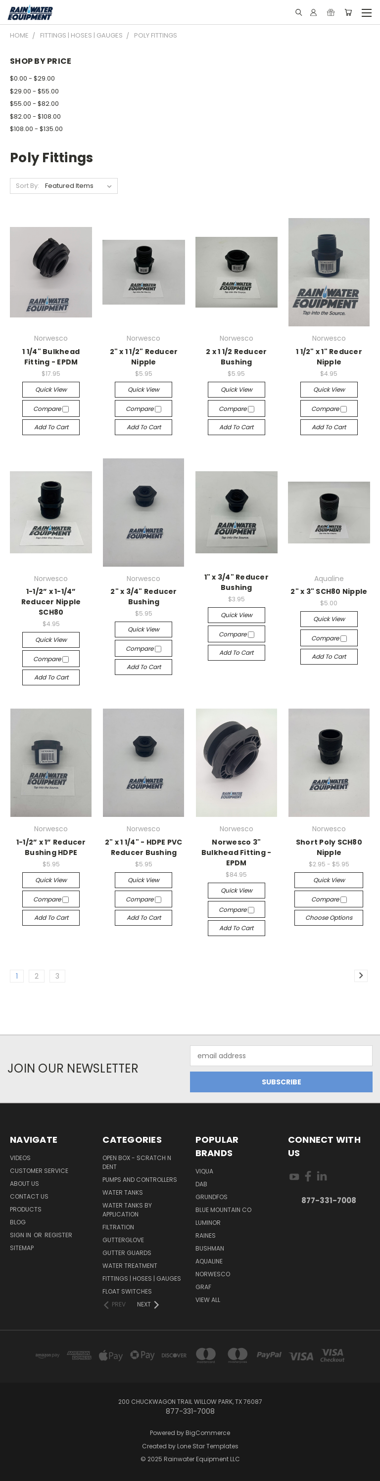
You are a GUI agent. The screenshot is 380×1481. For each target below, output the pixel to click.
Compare (51, 408)
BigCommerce (208, 1433)
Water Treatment (129, 1265)
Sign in (21, 1235)
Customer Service (39, 1171)
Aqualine (209, 1261)
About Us (24, 1183)
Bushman (209, 1248)
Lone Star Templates (207, 1446)
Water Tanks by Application (127, 1209)
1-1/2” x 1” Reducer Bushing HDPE (51, 847)
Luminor (208, 1222)
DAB (201, 1184)
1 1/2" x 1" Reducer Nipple (329, 357)
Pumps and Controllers (139, 1179)
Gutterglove (123, 1240)
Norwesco (212, 1274)
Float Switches (127, 1291)
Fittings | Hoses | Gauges (141, 1278)
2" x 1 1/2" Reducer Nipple (144, 357)
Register (58, 1235)
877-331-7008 (328, 1200)
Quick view (51, 389)
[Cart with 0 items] (348, 12)
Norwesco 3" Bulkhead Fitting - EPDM (236, 852)
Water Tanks (122, 1192)
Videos (20, 1158)
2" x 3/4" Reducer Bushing (143, 596)
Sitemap (22, 1248)
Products (26, 1209)
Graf (203, 1287)
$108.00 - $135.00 (36, 129)
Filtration (118, 1227)
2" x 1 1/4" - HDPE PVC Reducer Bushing (144, 847)
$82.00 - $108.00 (35, 116)
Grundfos (211, 1197)
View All (207, 1300)
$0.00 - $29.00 (32, 78)
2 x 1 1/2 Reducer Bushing (236, 357)
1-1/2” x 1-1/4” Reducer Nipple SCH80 (51, 601)
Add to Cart (51, 427)
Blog (18, 1222)
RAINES (205, 1235)
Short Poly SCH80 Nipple (329, 847)
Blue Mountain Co (223, 1210)
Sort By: (27, 185)
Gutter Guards (126, 1253)
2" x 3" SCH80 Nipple (328, 591)
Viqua (204, 1171)
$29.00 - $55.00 (34, 91)
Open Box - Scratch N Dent (136, 1162)
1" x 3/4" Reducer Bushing (236, 582)
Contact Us (29, 1196)
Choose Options (328, 917)
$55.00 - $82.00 (34, 103)
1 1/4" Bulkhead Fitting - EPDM (51, 357)
